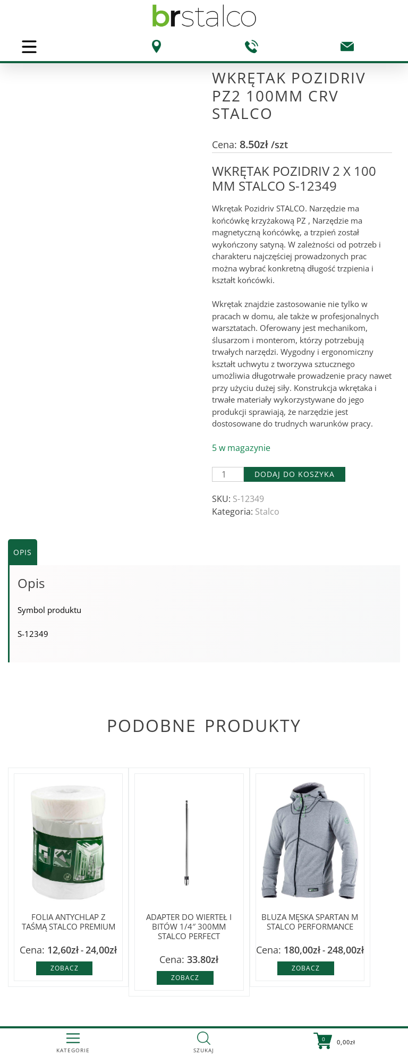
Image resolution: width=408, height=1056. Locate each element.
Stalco (267, 511)
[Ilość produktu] (228, 474)
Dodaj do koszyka (294, 474)
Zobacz (64, 968)
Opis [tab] (22, 552)
